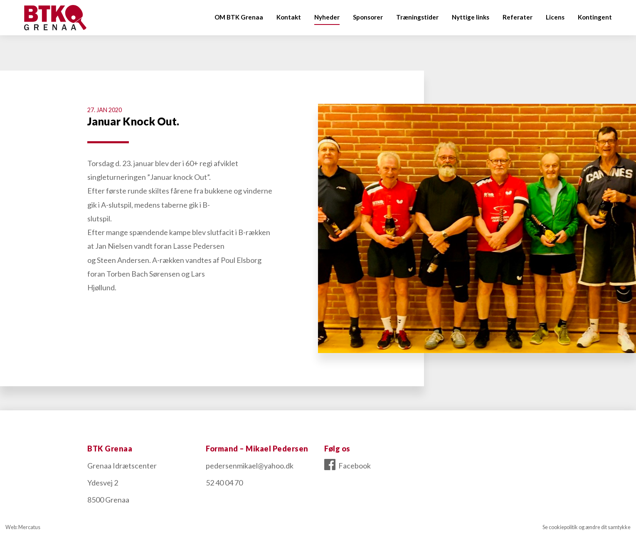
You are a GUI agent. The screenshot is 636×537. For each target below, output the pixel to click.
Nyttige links (470, 17)
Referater (517, 17)
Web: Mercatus (22, 527)
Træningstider (417, 17)
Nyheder (327, 17)
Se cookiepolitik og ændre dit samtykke (586, 527)
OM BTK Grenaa (238, 17)
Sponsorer (368, 17)
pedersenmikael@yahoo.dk (249, 465)
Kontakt (288, 17)
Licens (555, 17)
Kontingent (595, 17)
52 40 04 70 (224, 482)
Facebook (347, 465)
